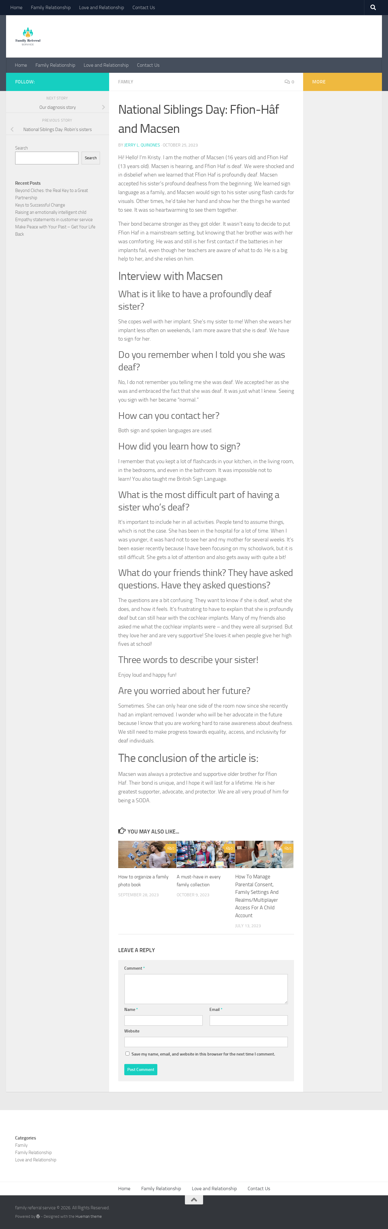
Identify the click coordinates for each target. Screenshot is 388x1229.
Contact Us (143, 7)
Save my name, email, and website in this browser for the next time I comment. (203, 1053)
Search (21, 148)
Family (126, 82)
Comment (134, 968)
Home (16, 7)
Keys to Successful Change (40, 205)
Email (215, 1009)
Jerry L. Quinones (142, 144)
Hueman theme (88, 1216)
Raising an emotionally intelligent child (50, 212)
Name (131, 1009)
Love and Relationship (101, 7)
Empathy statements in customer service (54, 219)
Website (131, 1030)
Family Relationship (51, 7)
